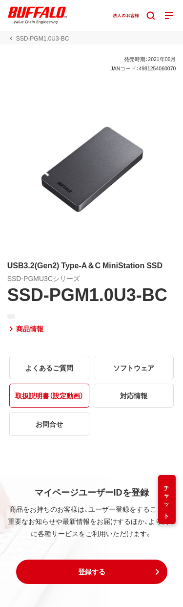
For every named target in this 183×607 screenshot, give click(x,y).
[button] (91, 572)
